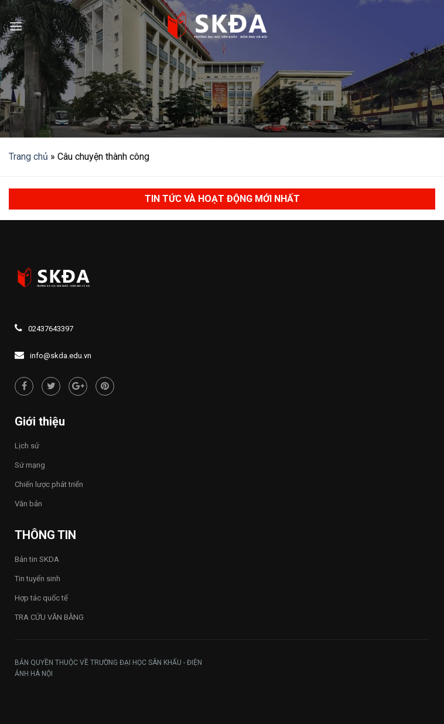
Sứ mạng (30, 465)
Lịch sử (27, 445)
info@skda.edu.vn (60, 355)
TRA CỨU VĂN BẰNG (49, 617)
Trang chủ (28, 156)
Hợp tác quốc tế (41, 597)
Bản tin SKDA (37, 559)
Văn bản (28, 503)
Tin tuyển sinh (37, 578)
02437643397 (50, 328)
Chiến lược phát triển (49, 484)
